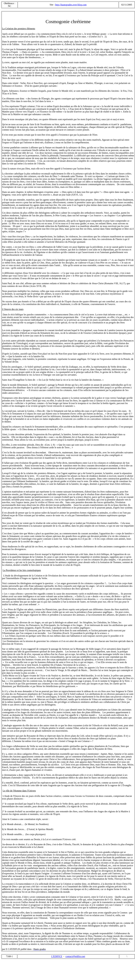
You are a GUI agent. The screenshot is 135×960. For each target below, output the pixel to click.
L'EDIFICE (56, 956)
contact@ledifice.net (75, 956)
